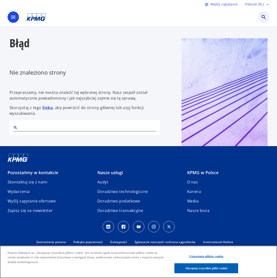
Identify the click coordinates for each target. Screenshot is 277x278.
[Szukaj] (15, 127)
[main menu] (13, 17)
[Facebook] (123, 226)
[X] (169, 226)
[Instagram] (153, 226)
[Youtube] (138, 226)
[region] (138, 262)
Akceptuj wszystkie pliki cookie (206, 268)
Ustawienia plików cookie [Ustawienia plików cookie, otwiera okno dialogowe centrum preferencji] (206, 256)
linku (47, 107)
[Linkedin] (108, 226)
